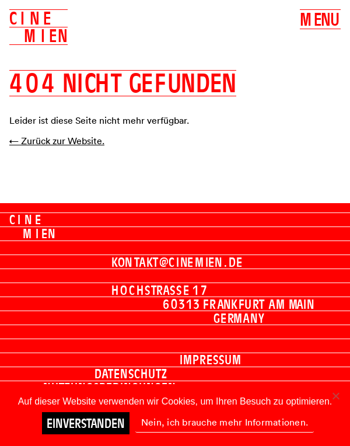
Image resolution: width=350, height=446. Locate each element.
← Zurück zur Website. (56, 141)
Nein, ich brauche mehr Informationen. (224, 422)
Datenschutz (130, 374)
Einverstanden (86, 423)
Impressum (211, 360)
